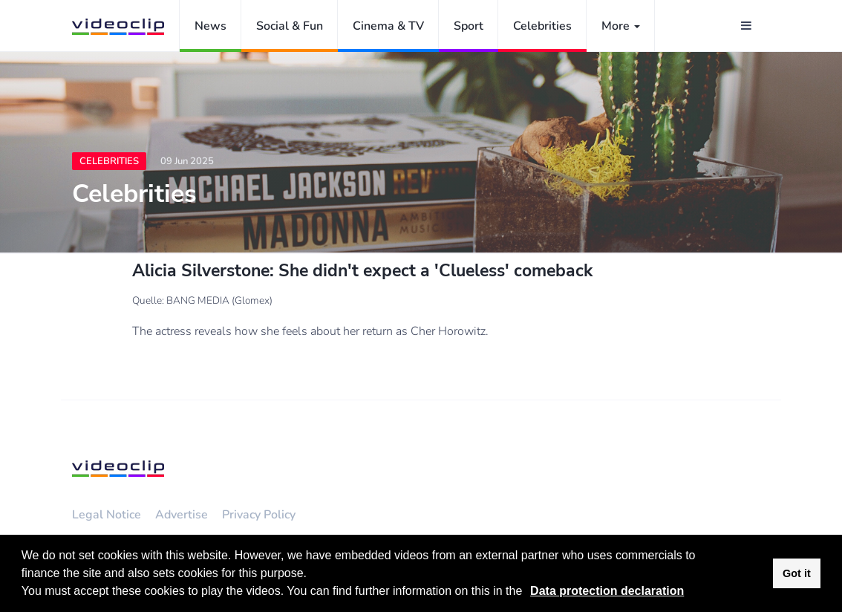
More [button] (620, 26)
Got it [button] (797, 573)
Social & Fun (289, 26)
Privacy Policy (259, 515)
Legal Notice (106, 515)
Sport (468, 26)
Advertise (181, 515)
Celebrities (542, 26)
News (210, 26)
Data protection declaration (607, 591)
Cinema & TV (388, 26)
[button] (528, 592)
